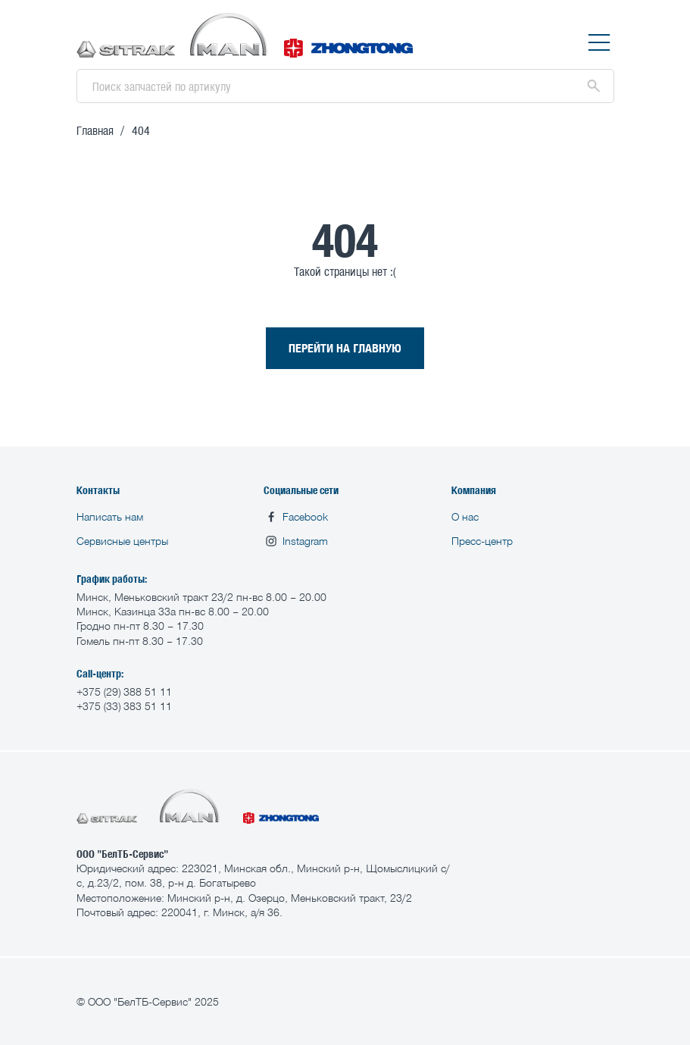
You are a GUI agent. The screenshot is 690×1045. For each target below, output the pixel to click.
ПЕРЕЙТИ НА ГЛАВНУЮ (345, 347)
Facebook (296, 516)
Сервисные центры (122, 540)
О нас (465, 516)
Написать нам (109, 516)
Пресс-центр (482, 540)
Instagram (296, 541)
